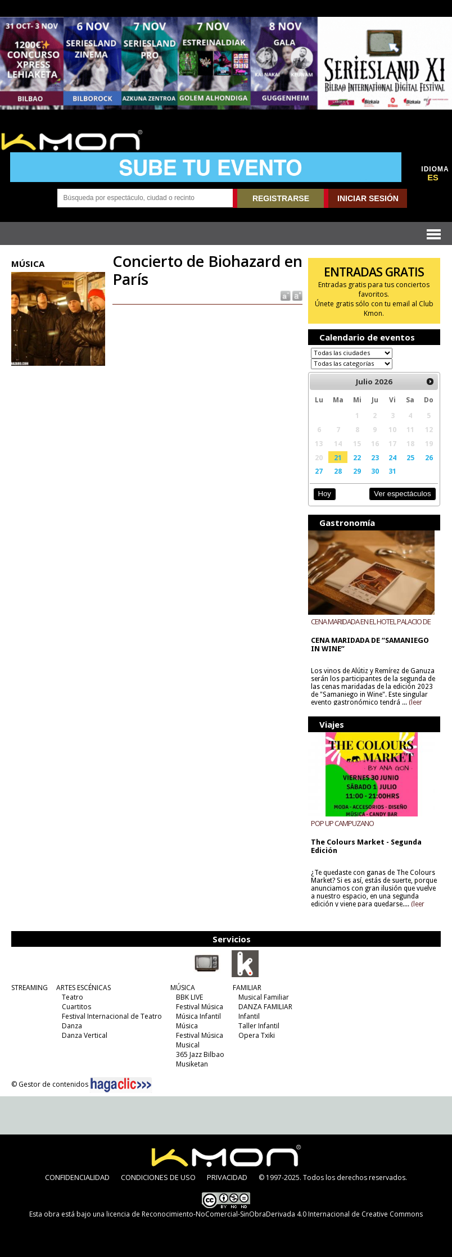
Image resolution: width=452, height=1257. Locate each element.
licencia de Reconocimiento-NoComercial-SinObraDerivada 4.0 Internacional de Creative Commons (264, 1214)
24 (392, 457)
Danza (72, 1026)
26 (429, 457)
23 (375, 457)
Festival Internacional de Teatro (112, 1016)
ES (433, 177)
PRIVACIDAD (227, 1177)
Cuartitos (76, 1006)
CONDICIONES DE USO (158, 1177)
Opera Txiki (256, 1035)
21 (338, 457)
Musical (188, 1045)
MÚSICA (182, 987)
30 (375, 470)
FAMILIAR (247, 987)
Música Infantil (198, 1016)
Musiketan (192, 1064)
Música (187, 1026)
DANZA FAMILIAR (265, 1006)
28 (338, 470)
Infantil (249, 1016)
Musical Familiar (263, 997)
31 (392, 470)
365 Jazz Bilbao (200, 1054)
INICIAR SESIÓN (368, 198)
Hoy (324, 493)
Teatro (72, 997)
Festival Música (199, 1006)
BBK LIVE (189, 997)
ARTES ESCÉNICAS (83, 987)
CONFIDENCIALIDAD (77, 1177)
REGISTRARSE (280, 198)
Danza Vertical (84, 1035)
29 (357, 470)
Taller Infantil (258, 1026)
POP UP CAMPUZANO (342, 823)
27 (319, 470)
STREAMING (29, 987)
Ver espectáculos (402, 493)
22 (357, 457)
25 (410, 457)
